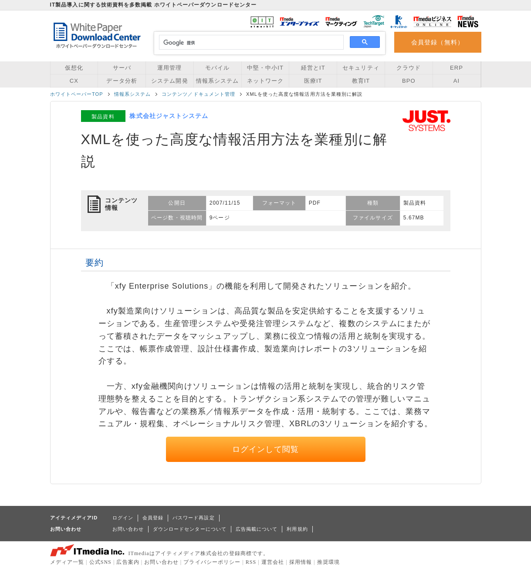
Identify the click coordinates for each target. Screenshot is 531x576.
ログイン (122, 517)
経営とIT (313, 67)
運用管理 (169, 67)
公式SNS (100, 562)
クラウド (408, 67)
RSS (251, 562)
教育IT (361, 80)
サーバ (122, 67)
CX (74, 80)
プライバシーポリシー (211, 562)
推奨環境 (328, 562)
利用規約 (297, 529)
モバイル (217, 67)
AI (456, 80)
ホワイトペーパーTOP (76, 94)
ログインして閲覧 (265, 449)
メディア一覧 (67, 562)
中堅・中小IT (265, 67)
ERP (456, 67)
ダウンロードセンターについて (190, 529)
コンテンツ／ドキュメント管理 (198, 94)
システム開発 (169, 80)
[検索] (250, 43)
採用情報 (300, 562)
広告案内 (127, 562)
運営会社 (272, 562)
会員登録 (152, 517)
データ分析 (121, 80)
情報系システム (217, 80)
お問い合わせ (128, 529)
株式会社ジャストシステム (168, 115)
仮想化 (74, 67)
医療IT (313, 80)
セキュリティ (360, 67)
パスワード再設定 (193, 517)
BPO (409, 80)
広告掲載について (257, 529)
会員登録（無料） (437, 42)
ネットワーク (265, 80)
